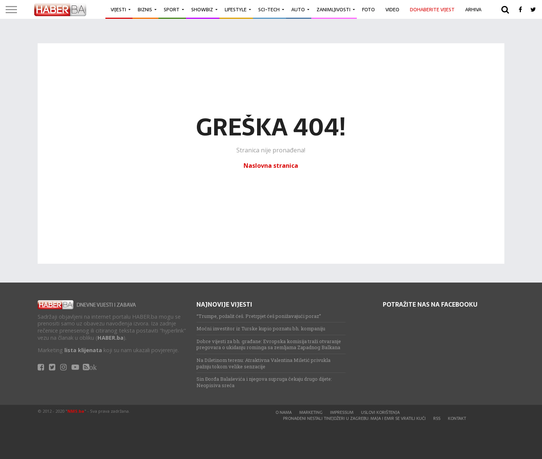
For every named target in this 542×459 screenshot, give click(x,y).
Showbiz (202, 10)
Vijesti (118, 10)
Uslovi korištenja (380, 412)
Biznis (145, 10)
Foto (368, 10)
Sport (172, 10)
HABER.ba (110, 337)
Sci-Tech (269, 10)
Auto (298, 10)
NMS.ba (75, 411)
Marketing (311, 412)
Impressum (341, 412)
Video (392, 10)
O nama (284, 412)
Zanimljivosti (333, 10)
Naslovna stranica (271, 165)
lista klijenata (83, 350)
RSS (436, 418)
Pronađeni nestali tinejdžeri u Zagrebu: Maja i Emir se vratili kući (354, 418)
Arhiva (473, 10)
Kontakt (457, 418)
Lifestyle (236, 10)
